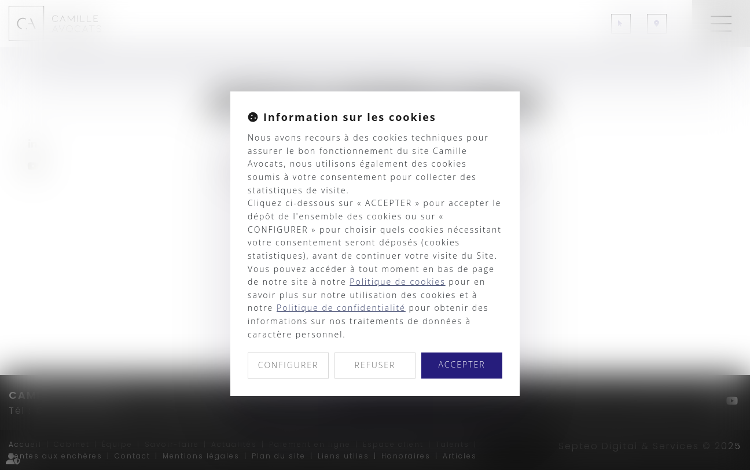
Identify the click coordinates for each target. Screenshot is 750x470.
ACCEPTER (461, 364)
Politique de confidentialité (341, 307)
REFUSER (375, 364)
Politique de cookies (397, 281)
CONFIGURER (288, 364)
